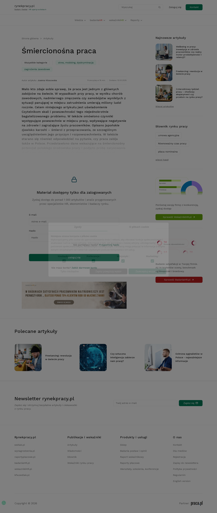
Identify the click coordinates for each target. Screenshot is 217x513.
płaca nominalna (168, 151)
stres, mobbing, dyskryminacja (76, 62)
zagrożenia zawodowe (37, 69)
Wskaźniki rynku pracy (80, 463)
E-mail (32, 214)
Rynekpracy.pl (25, 437)
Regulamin (179, 475)
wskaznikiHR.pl (23, 469)
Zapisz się (191, 403)
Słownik (72, 456)
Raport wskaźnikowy (132, 456)
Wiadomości (74, 450)
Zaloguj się (175, 7)
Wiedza (80, 20)
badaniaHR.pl (22, 463)
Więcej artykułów (165, 106)
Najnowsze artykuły (171, 38)
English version (181, 481)
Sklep (123, 444)
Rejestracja (179, 456)
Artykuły (48, 38)
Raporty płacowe (130, 463)
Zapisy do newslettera (185, 463)
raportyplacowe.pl (24, 456)
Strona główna (30, 38)
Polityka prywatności (185, 469)
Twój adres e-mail (126, 403)
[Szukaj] (159, 7)
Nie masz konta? (74, 267)
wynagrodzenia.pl (24, 450)
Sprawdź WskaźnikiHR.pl (179, 217)
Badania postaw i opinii (133, 450)
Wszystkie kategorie (35, 62)
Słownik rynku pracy (172, 126)
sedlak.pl (19, 444)
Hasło (32, 230)
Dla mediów (180, 450)
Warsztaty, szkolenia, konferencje (139, 469)
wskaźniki (118, 20)
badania (97, 20)
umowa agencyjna (168, 135)
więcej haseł (162, 160)
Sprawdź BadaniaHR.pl (179, 279)
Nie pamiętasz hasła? (96, 244)
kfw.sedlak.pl (22, 475)
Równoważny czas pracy (172, 143)
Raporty (137, 20)
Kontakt (194, 7)
